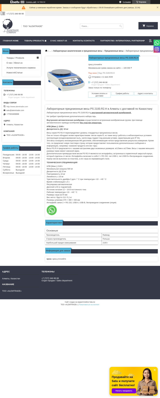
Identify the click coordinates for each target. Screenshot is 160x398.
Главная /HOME (11, 41)
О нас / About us (14, 63)
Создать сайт (31, 2)
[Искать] (120, 26)
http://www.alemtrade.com (17, 106)
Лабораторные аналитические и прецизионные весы (77, 51)
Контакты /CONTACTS (84, 41)
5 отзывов (127, 2)
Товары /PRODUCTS (34, 41)
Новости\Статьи (14, 72)
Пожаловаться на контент (89, 305)
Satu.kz (92, 302)
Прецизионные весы (114, 51)
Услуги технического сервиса (20, 67)
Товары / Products (15, 58)
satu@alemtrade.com (15, 110)
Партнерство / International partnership (122, 41)
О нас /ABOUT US (58, 41)
